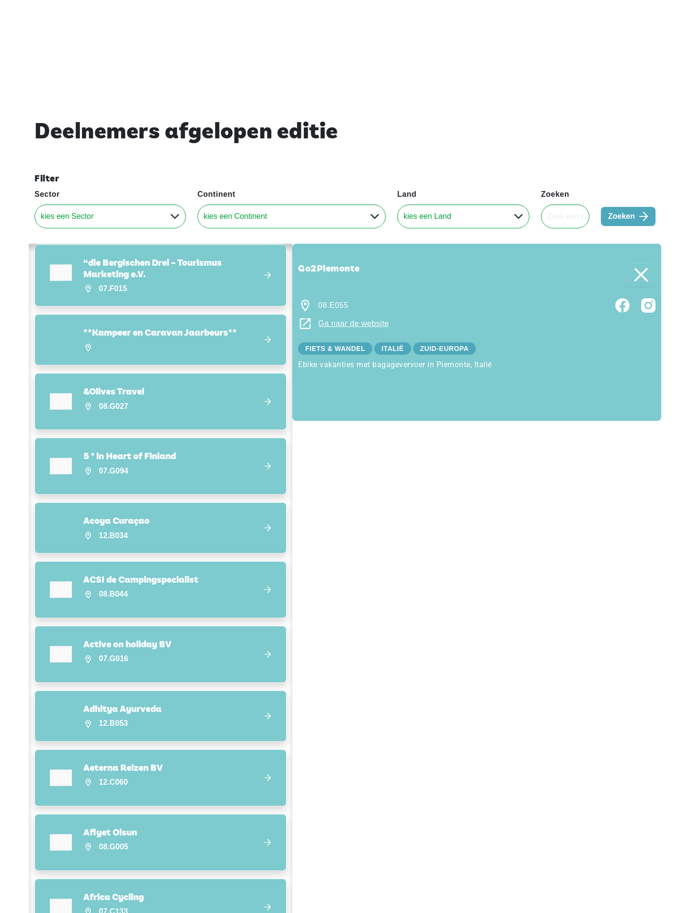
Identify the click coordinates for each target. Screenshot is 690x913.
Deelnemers (556, 42)
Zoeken (555, 194)
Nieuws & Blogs (627, 42)
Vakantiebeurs (57, 14)
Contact (602, 14)
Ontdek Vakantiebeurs (474, 42)
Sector (47, 194)
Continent (216, 194)
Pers (572, 14)
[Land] (463, 216)
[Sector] (110, 216)
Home (404, 42)
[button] (160, 275)
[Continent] (291, 216)
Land (406, 194)
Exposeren (539, 14)
